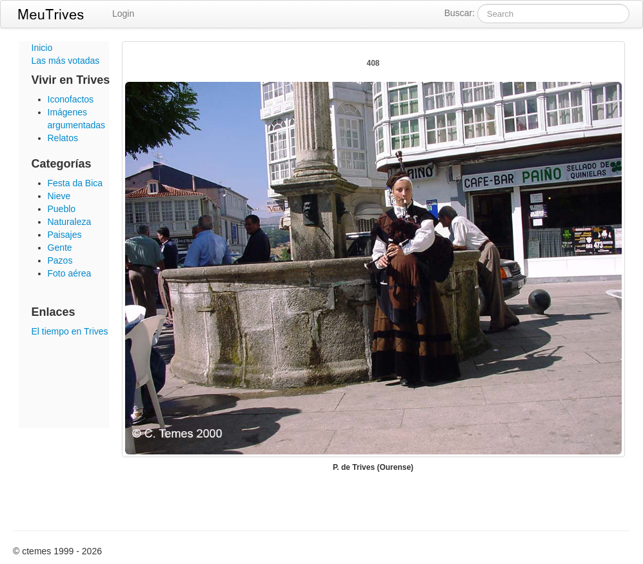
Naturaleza (70, 222)
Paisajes (65, 234)
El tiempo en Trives (70, 331)
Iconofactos (71, 99)
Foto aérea (70, 273)
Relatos (63, 138)
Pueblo (62, 209)
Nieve (59, 196)
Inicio (42, 48)
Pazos (60, 260)
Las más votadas (66, 60)
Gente (60, 247)
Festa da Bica (75, 183)
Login (123, 13)
